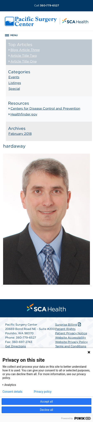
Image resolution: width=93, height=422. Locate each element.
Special (14, 89)
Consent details (12, 391)
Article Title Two (23, 56)
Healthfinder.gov (23, 114)
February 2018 (20, 134)
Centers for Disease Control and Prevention (45, 108)
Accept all (46, 401)
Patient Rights (65, 329)
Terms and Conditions (70, 346)
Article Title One (23, 61)
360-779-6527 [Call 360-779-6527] (46, 5)
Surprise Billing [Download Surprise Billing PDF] (68, 324)
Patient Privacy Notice (71, 333)
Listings (14, 83)
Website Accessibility (70, 337)
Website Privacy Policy (71, 342)
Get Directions (15, 346)
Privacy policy (42, 391)
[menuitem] (46, 307)
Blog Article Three (25, 50)
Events (13, 77)
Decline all (46, 409)
